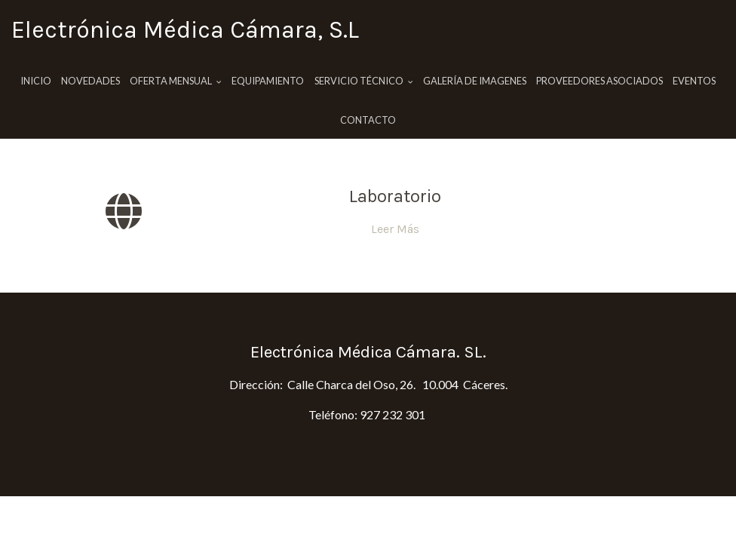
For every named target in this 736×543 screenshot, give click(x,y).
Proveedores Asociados (599, 81)
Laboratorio (395, 196)
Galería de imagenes (474, 81)
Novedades (90, 81)
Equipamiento (268, 81)
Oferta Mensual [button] (176, 81)
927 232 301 (392, 414)
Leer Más (395, 229)
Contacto (368, 120)
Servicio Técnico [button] (363, 81)
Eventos (694, 81)
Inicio (35, 81)
